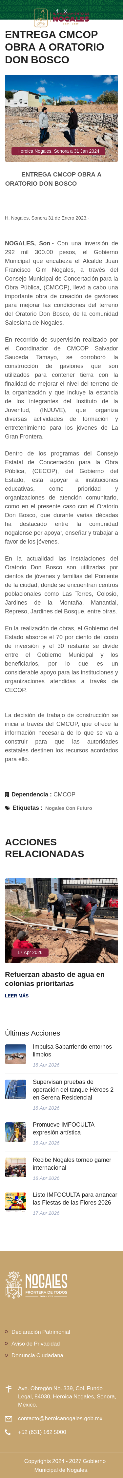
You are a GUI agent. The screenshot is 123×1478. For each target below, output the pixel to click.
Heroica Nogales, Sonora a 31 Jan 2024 (58, 151)
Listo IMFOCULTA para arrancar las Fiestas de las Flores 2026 (75, 1199)
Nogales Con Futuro (68, 808)
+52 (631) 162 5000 (42, 1432)
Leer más (17, 995)
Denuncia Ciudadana (37, 1355)
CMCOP (64, 794)
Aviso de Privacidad (35, 1343)
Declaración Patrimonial (40, 1331)
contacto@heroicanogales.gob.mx (60, 1418)
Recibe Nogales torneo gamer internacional (72, 1164)
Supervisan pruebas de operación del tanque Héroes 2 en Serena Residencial (73, 1090)
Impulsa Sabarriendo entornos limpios (72, 1050)
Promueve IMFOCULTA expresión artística (63, 1128)
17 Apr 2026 (30, 952)
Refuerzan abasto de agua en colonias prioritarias (55, 979)
